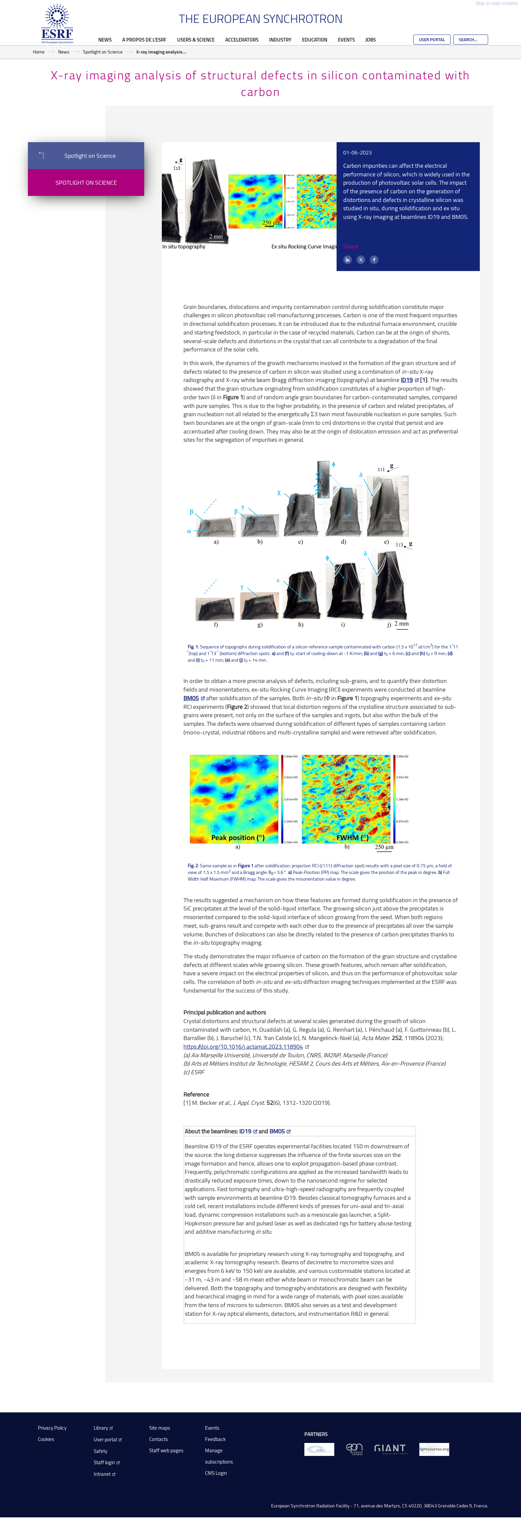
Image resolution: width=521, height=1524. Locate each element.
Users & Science (196, 39)
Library (101, 1427)
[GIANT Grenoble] (390, 1449)
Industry (280, 39)
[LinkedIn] (347, 259)
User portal (105, 1439)
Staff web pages (166, 1450)
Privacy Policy (52, 1427)
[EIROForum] (319, 1449)
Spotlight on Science (103, 51)
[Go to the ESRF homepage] (57, 24)
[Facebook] (374, 259)
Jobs (370, 39)
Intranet (102, 1474)
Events (346, 39)
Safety (100, 1451)
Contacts (158, 1439)
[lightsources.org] (434, 1449)
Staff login (104, 1462)
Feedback (215, 1439)
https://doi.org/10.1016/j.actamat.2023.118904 (243, 1046)
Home (39, 51)
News (105, 39)
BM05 (191, 698)
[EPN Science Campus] (354, 1449)
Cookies (46, 1439)
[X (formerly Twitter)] (361, 259)
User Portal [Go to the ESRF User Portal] (432, 40)
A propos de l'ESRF (144, 39)
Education (314, 39)
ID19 (407, 380)
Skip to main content (496, 3)
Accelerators (242, 39)
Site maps (159, 1427)
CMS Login (216, 1473)
